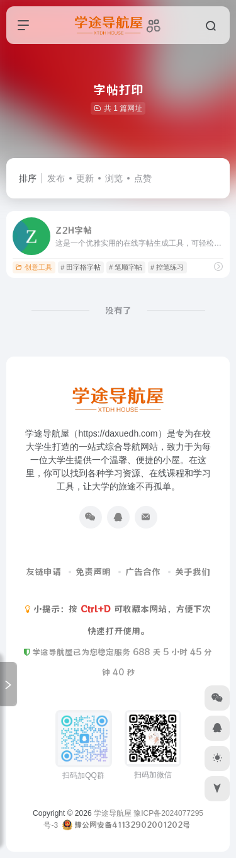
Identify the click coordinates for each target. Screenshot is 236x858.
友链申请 (43, 572)
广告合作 (142, 572)
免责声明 (93, 572)
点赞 (143, 178)
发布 (56, 178)
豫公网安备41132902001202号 (132, 824)
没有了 (118, 310)
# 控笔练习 (167, 267)
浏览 (114, 178)
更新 (85, 178)
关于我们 (192, 572)
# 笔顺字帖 (125, 267)
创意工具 (33, 267)
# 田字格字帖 (80, 267)
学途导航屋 (113, 813)
